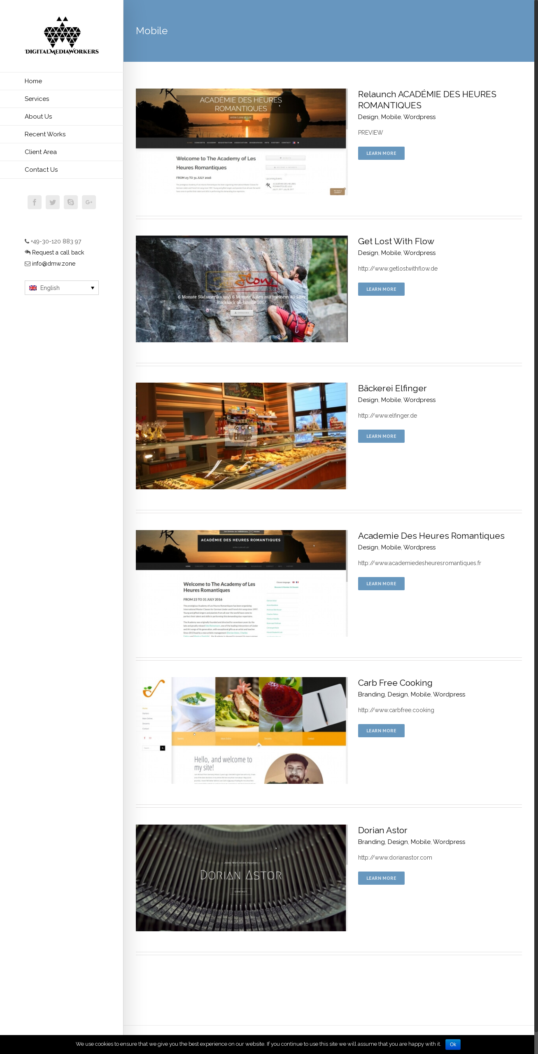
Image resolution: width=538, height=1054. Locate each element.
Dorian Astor (383, 830)
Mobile (391, 117)
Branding (371, 694)
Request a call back (57, 252)
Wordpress (419, 117)
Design (368, 117)
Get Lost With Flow (396, 241)
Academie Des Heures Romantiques (431, 536)
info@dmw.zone (53, 263)
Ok (453, 1044)
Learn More (381, 153)
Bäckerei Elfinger (392, 388)
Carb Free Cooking (395, 683)
